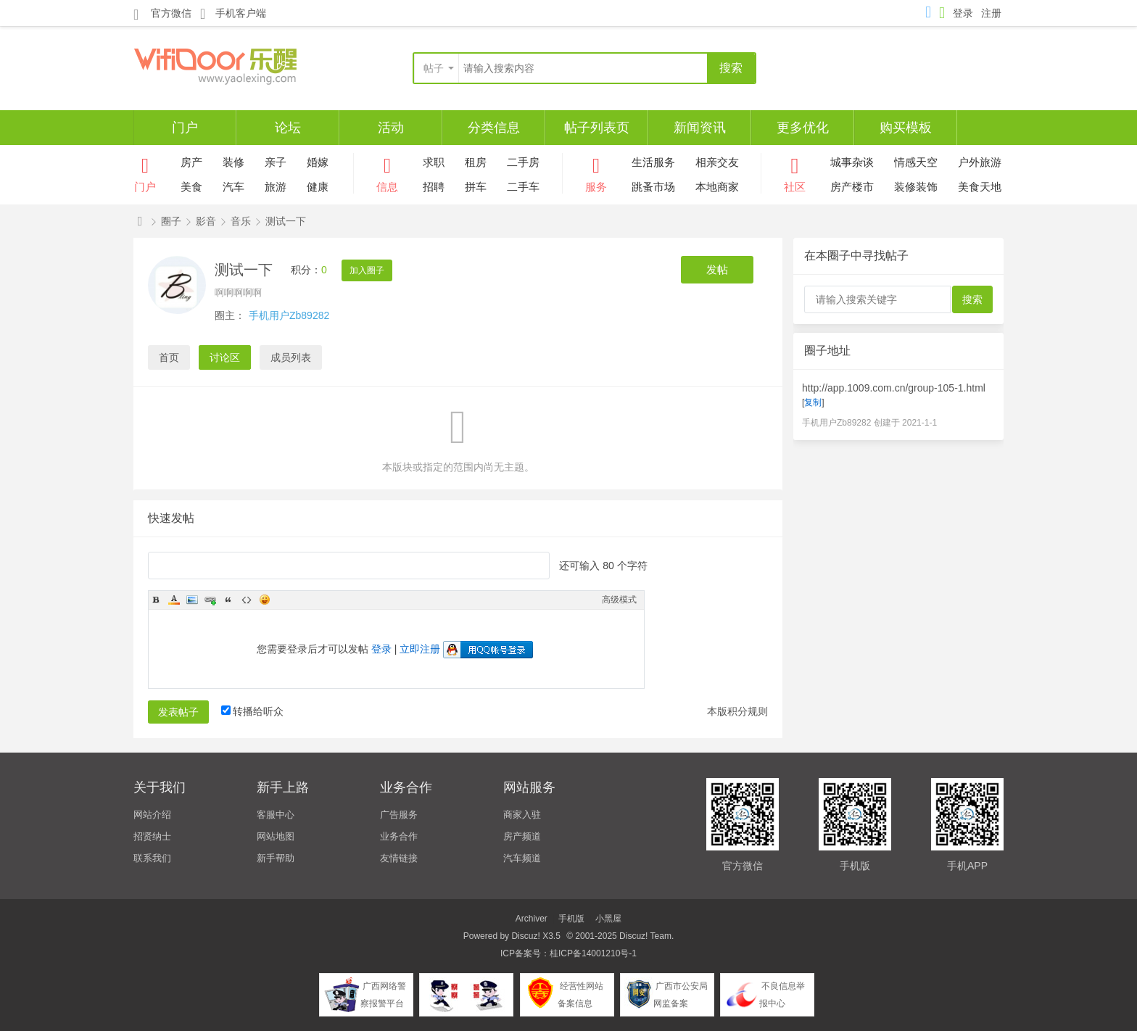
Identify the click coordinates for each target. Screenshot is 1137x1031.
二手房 (523, 162)
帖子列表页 (596, 127)
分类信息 (494, 127)
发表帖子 (178, 712)
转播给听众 (252, 711)
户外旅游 (979, 162)
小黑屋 (608, 919)
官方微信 (162, 13)
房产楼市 (852, 187)
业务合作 (399, 836)
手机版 (571, 919)
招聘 (434, 187)
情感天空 (916, 162)
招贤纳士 (152, 836)
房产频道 (522, 836)
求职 (434, 162)
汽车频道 (522, 858)
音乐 (241, 221)
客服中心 (275, 814)
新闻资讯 (700, 127)
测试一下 (285, 221)
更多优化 (803, 127)
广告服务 (399, 814)
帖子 (433, 68)
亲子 (275, 162)
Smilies (264, 599)
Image (192, 599)
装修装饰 (916, 187)
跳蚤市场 (653, 187)
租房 (476, 162)
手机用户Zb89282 (289, 315)
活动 (391, 127)
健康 (317, 187)
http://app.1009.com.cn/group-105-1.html (893, 388)
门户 (185, 127)
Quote (228, 599)
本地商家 (717, 187)
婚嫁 (317, 162)
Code (246, 599)
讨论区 (225, 357)
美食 (191, 187)
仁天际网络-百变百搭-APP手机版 (139, 221)
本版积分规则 (737, 711)
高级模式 (619, 600)
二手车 (523, 187)
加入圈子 (367, 270)
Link (210, 599)
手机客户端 (233, 13)
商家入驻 (522, 814)
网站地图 (275, 836)
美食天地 (979, 187)
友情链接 (399, 858)
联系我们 (152, 858)
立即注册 (420, 649)
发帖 (717, 269)
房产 (191, 162)
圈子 (171, 221)
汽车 (233, 187)
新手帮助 (275, 858)
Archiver (531, 919)
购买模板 (906, 127)
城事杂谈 (852, 162)
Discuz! (525, 936)
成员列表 (290, 357)
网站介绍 (152, 814)
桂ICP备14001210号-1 (593, 953)
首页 (169, 357)
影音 (206, 221)
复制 (813, 402)
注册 (991, 13)
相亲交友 (717, 162)
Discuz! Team (645, 936)
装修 (233, 162)
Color (174, 599)
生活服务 (653, 162)
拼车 (476, 187)
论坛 (288, 127)
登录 (963, 13)
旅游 (275, 187)
